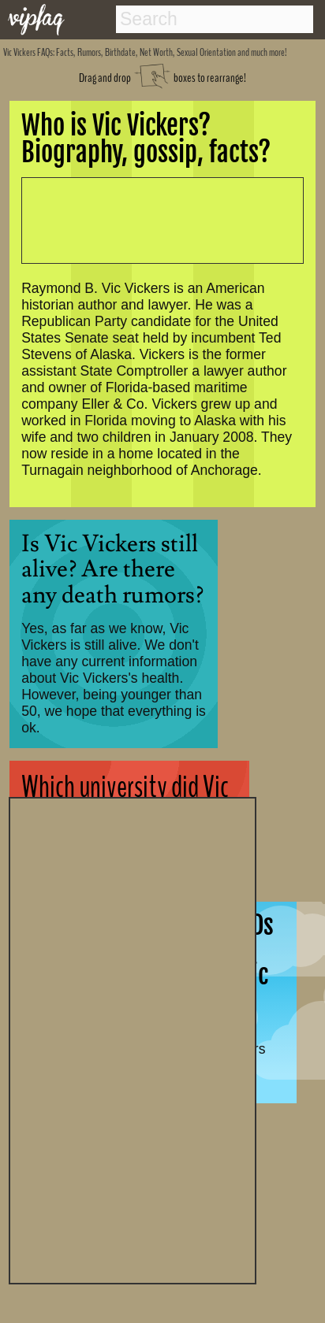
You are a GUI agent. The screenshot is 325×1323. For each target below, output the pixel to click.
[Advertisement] (132, 1038)
